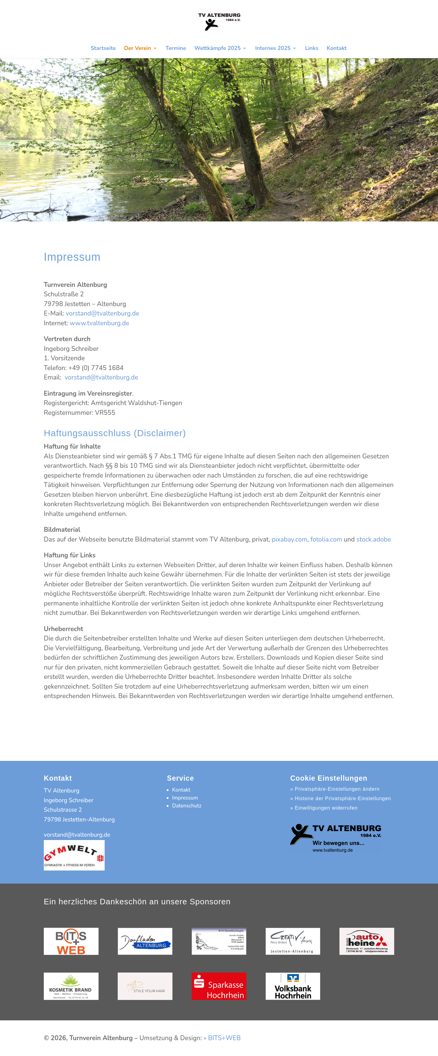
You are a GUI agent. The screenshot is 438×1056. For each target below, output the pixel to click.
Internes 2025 (272, 49)
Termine (175, 49)
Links (311, 49)
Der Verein (137, 49)
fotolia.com (326, 539)
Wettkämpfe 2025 (217, 49)
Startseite (103, 49)
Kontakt (337, 49)
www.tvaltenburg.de (99, 323)
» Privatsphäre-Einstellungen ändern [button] (335, 789)
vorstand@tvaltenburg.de (102, 313)
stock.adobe (373, 539)
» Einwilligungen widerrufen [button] (324, 808)
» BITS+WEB (222, 1038)
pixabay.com (290, 539)
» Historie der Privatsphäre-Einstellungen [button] (340, 798)
